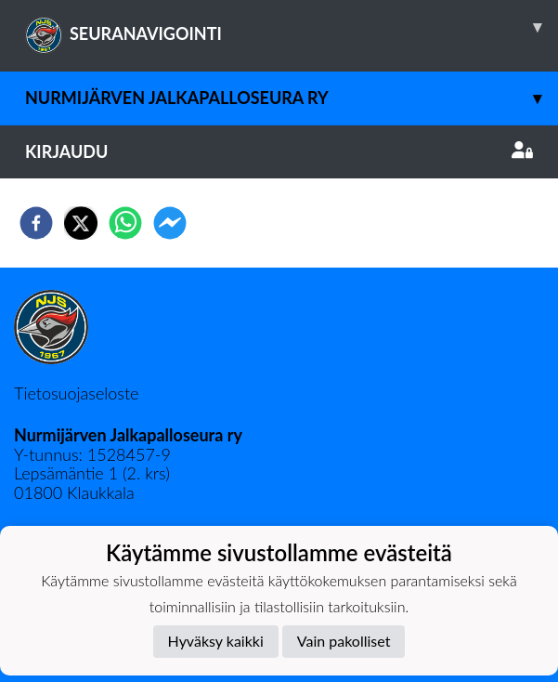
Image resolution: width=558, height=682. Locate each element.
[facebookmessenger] (170, 223)
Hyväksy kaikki (216, 640)
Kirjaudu (279, 151)
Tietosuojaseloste (76, 393)
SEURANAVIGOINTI (291, 27)
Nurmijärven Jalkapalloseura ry (291, 98)
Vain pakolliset (344, 640)
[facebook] (36, 223)
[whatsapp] (125, 223)
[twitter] (80, 223)
